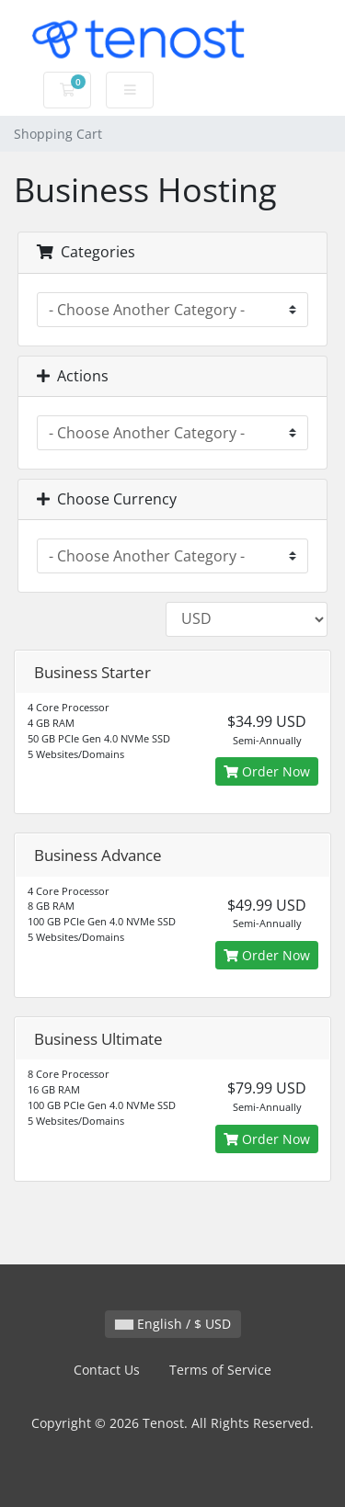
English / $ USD (173, 1323)
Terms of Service (220, 1369)
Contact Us (107, 1369)
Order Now (267, 771)
